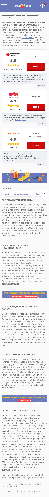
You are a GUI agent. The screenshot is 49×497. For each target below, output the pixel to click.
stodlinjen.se (26, 81)
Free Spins (6, 491)
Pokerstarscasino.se (13, 69)
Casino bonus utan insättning (27, 491)
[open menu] (4, 5)
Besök (36, 66)
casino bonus (28, 37)
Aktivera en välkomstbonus (18, 194)
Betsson (13, 148)
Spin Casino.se (13, 109)
